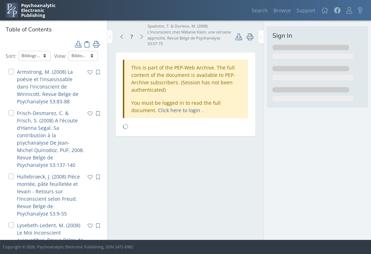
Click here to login (180, 110)
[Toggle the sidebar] (110, 36)
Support (305, 10)
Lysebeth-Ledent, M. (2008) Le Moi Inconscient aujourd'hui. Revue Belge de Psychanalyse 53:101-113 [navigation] (50, 236)
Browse (282, 10)
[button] (349, 10)
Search (260, 10)
